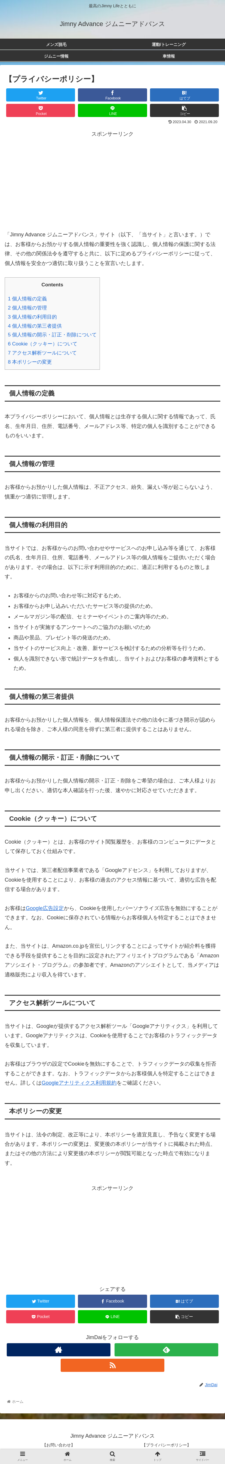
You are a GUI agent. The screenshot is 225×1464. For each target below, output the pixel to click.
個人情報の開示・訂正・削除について (52, 335)
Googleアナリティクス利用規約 (79, 1083)
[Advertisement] (112, 180)
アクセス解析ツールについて (42, 353)
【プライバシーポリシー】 (166, 1445)
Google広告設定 (45, 908)
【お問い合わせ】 (58, 1445)
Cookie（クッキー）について (42, 344)
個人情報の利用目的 (32, 317)
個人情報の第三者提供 (35, 326)
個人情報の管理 (27, 308)
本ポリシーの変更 (30, 362)
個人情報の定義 (27, 299)
